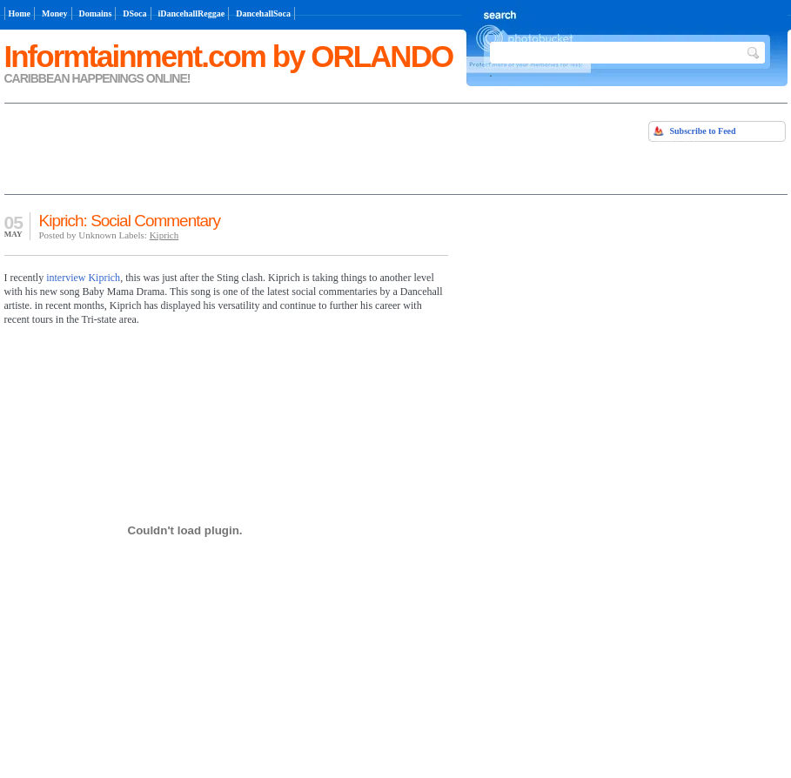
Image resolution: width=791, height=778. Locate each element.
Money (54, 13)
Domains (95, 13)
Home (20, 13)
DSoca (134, 13)
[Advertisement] (208, 147)
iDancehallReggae (191, 13)
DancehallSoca (263, 13)
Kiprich (164, 235)
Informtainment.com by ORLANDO (228, 56)
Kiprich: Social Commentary (129, 220)
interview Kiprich (83, 278)
